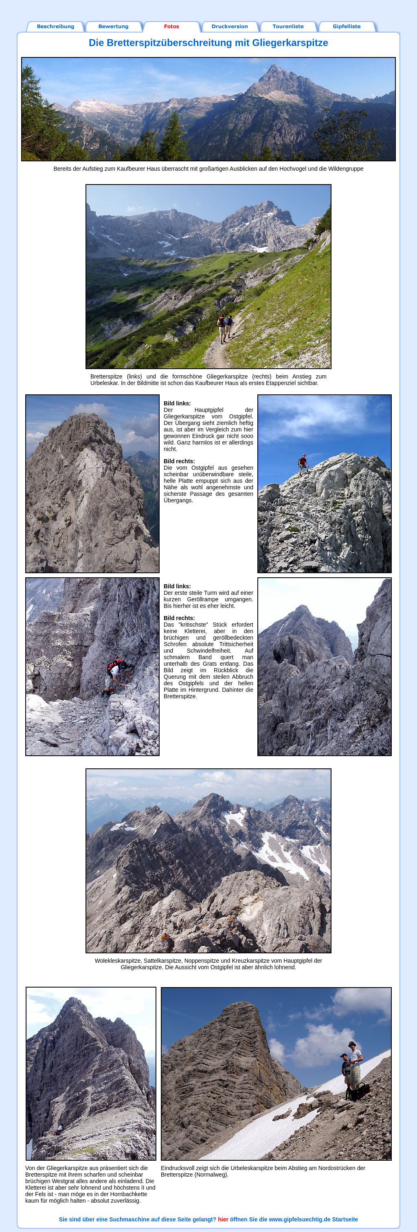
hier (223, 1219)
